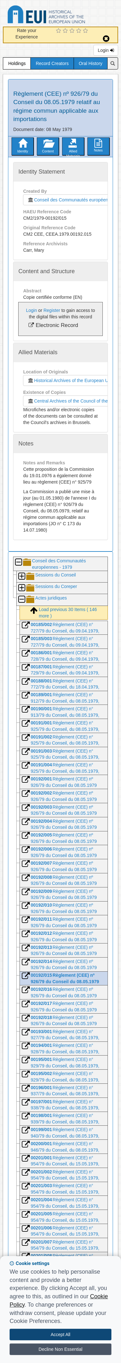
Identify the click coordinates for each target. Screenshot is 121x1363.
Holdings (17, 63)
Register (52, 310)
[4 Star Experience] (79, 31)
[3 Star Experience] (72, 31)
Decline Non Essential (61, 1349)
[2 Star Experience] (66, 31)
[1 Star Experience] (59, 31)
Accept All (60, 1334)
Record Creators (52, 63)
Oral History (90, 63)
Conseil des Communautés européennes (70, 200)
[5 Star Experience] (86, 31)
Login (106, 50)
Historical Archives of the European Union (70, 380)
